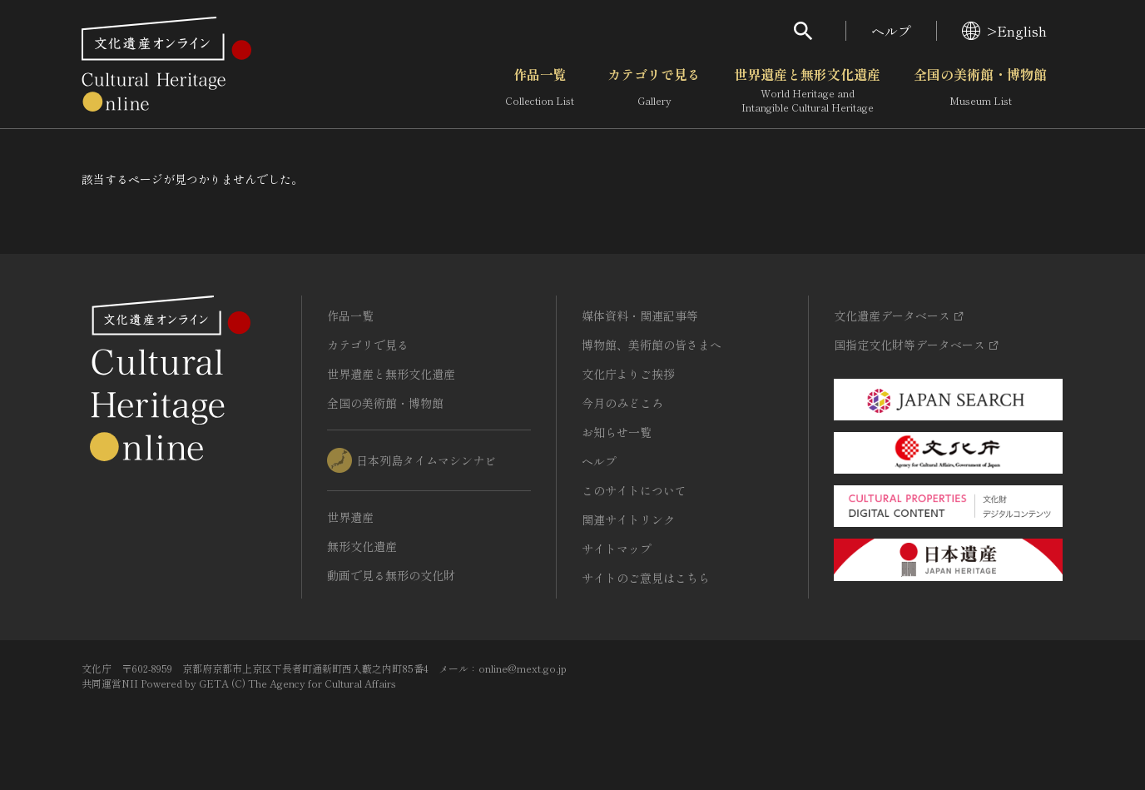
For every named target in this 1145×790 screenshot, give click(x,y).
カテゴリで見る (654, 90)
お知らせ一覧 (617, 432)
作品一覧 (539, 90)
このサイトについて (634, 490)
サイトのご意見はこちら (646, 577)
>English (1004, 31)
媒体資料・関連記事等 (640, 315)
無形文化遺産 (362, 546)
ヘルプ (891, 31)
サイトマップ (617, 548)
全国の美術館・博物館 (980, 90)
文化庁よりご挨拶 (628, 373)
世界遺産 (350, 517)
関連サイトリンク (628, 519)
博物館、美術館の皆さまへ (651, 344)
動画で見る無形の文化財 (391, 575)
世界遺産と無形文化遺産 (807, 90)
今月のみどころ (622, 403)
